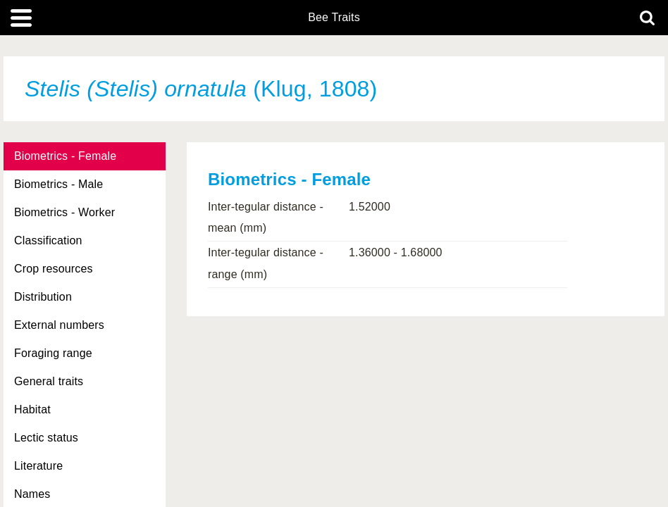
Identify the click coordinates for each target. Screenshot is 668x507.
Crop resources (53, 269)
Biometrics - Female (65, 156)
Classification (48, 240)
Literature (38, 466)
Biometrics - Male (58, 184)
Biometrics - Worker (64, 212)
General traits (48, 381)
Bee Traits (334, 17)
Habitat (32, 409)
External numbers (59, 325)
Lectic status (46, 438)
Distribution (43, 297)
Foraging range (53, 353)
